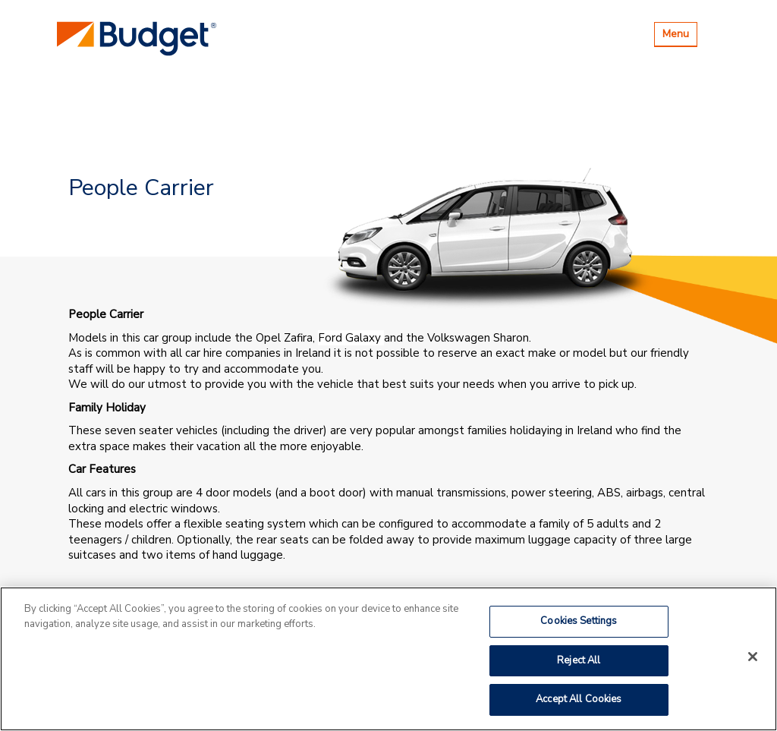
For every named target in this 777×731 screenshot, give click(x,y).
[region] (388, 659)
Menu (679, 36)
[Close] (752, 656)
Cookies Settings (578, 621)
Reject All (578, 660)
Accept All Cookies (578, 699)
